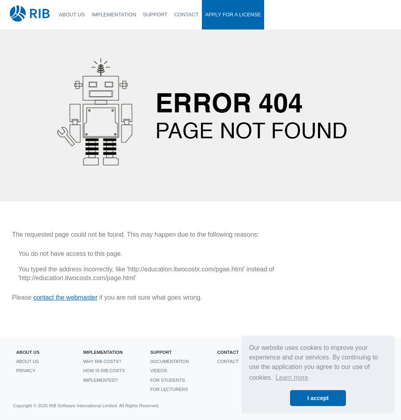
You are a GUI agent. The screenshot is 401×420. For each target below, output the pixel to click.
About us (72, 15)
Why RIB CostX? (102, 361)
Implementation (113, 15)
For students (167, 380)
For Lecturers (169, 389)
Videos (158, 370)
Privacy (25, 370)
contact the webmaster (65, 297)
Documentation (169, 361)
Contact (186, 15)
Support (155, 15)
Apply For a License (233, 15)
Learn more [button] (292, 377)
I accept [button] (318, 398)
